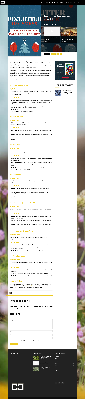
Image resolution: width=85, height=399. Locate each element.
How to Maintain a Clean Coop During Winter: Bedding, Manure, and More (19, 307)
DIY (45, 12)
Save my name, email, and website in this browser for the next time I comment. (25, 340)
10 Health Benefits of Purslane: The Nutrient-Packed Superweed (46, 357)
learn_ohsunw (17, 293)
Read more (47, 40)
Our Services (63, 397)
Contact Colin (72, 397)
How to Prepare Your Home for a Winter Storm (51, 37)
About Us (58, 397)
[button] (75, 2)
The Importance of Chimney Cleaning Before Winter (43, 307)
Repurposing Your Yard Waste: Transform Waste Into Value (68, 38)
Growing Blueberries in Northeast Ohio (68, 93)
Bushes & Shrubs (67, 90)
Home (54, 397)
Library (67, 397)
